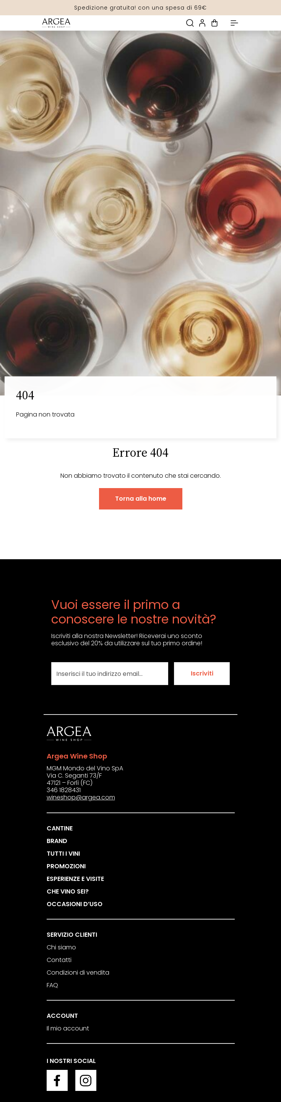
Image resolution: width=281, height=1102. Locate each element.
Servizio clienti (72, 934)
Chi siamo (61, 947)
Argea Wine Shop (77, 756)
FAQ (52, 985)
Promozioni (66, 866)
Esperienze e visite (75, 878)
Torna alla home (140, 498)
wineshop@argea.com (81, 797)
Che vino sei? (68, 891)
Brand (57, 841)
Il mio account (68, 1028)
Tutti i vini (63, 853)
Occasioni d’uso (74, 904)
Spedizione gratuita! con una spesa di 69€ (140, 7)
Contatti (59, 960)
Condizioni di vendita (78, 972)
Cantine (60, 828)
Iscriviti (202, 673)
